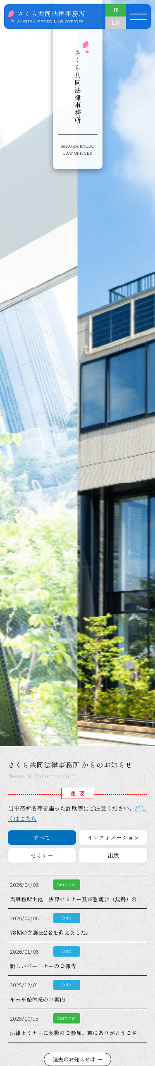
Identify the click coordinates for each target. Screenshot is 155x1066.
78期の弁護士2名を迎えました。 (51, 932)
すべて (41, 837)
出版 (113, 855)
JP (116, 10)
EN (116, 22)
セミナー (41, 855)
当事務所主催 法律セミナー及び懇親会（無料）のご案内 (82, 899)
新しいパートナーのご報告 (43, 966)
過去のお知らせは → (77, 1059)
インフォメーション (113, 837)
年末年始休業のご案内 (37, 999)
